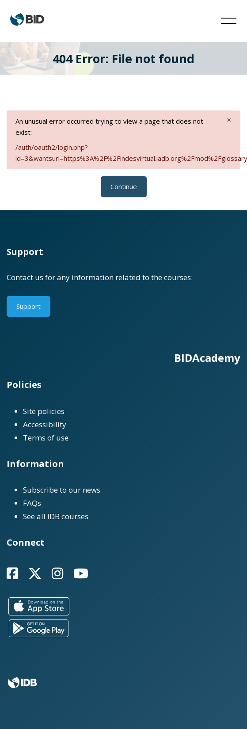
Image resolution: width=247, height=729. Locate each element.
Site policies (44, 411)
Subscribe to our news (61, 490)
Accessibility (44, 424)
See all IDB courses (55, 516)
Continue (123, 186)
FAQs (32, 503)
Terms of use (45, 438)
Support (28, 306)
